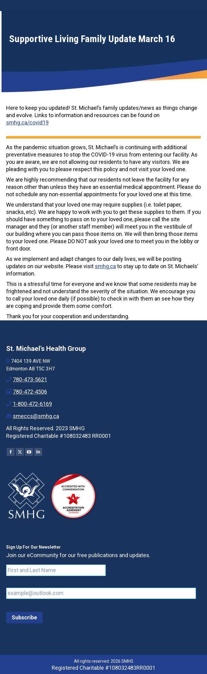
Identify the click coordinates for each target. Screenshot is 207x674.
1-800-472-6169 (32, 404)
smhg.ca (105, 266)
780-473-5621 (30, 379)
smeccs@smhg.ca (36, 416)
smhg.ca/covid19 (27, 122)
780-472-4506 (30, 391)
